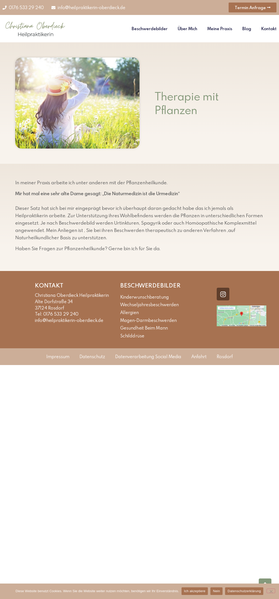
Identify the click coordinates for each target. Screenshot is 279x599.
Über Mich (187, 28)
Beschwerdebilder (150, 28)
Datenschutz (92, 356)
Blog (246, 28)
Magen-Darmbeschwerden (148, 320)
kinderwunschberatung (144, 297)
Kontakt (268, 28)
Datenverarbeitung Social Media (148, 356)
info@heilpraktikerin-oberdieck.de (69, 320)
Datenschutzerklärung (244, 591)
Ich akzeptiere (194, 591)
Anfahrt (199, 356)
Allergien (129, 312)
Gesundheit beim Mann (144, 328)
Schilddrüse (132, 336)
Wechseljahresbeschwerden (149, 304)
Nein (216, 591)
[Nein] (271, 591)
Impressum (57, 356)
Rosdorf (225, 356)
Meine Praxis (219, 28)
